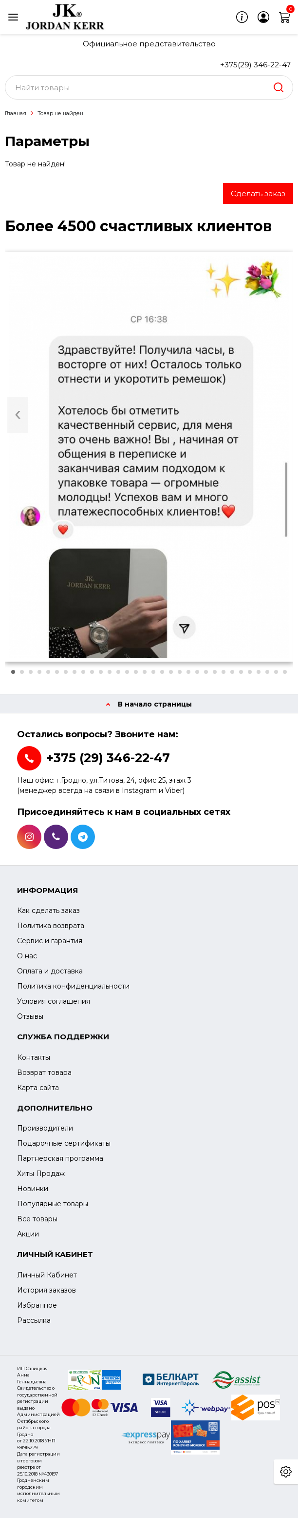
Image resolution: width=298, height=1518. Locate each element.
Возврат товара (44, 1072)
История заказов (46, 1290)
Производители (45, 1128)
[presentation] (17, 415)
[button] (13, 672)
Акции (28, 1234)
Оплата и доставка (50, 971)
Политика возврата (50, 925)
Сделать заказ (258, 193)
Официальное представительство (149, 43)
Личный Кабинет (47, 1275)
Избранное (37, 1305)
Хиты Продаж (41, 1173)
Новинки (32, 1188)
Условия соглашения (53, 1001)
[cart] (285, 17)
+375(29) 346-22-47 (255, 64)
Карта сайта (38, 1087)
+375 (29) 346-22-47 (108, 757)
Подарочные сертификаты (64, 1143)
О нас (27, 955)
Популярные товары (52, 1203)
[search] (278, 87)
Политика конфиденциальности (73, 986)
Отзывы (30, 1016)
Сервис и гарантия (49, 940)
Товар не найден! (61, 113)
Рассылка (34, 1320)
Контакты (33, 1057)
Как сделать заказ (48, 910)
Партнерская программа (60, 1158)
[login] (263, 17)
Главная (15, 113)
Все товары (37, 1218)
